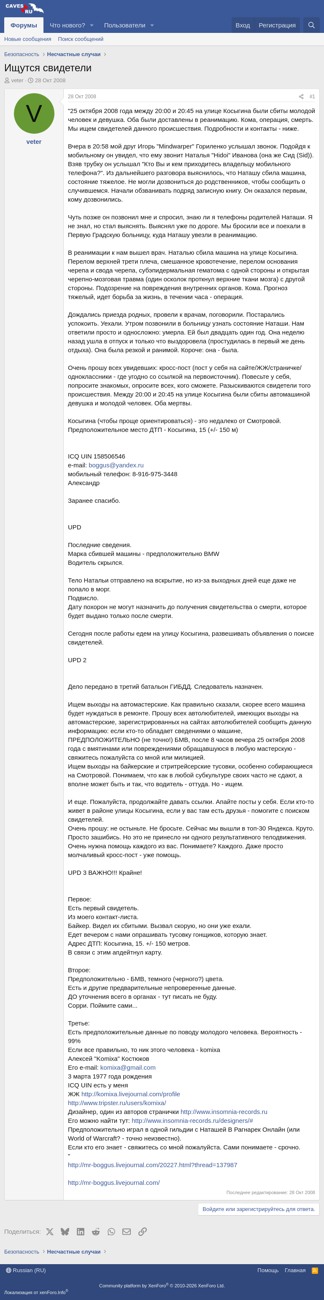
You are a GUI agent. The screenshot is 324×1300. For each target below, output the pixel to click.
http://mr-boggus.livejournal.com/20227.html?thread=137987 (153, 1164)
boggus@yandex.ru (116, 465)
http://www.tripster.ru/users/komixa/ (117, 1102)
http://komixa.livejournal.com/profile (130, 1094)
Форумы (24, 25)
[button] (92, 25)
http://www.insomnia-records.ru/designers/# (192, 1120)
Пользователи (125, 25)
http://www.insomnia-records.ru (224, 1111)
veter (17, 80)
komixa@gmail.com (128, 1067)
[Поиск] (311, 25)
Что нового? (67, 25)
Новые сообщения (27, 39)
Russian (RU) (26, 1270)
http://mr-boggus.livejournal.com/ (114, 1182)
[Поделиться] (301, 97)
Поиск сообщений (81, 39)
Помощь (267, 1270)
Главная (295, 1270)
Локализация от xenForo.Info (36, 1292)
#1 (312, 97)
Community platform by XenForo (162, 1285)
